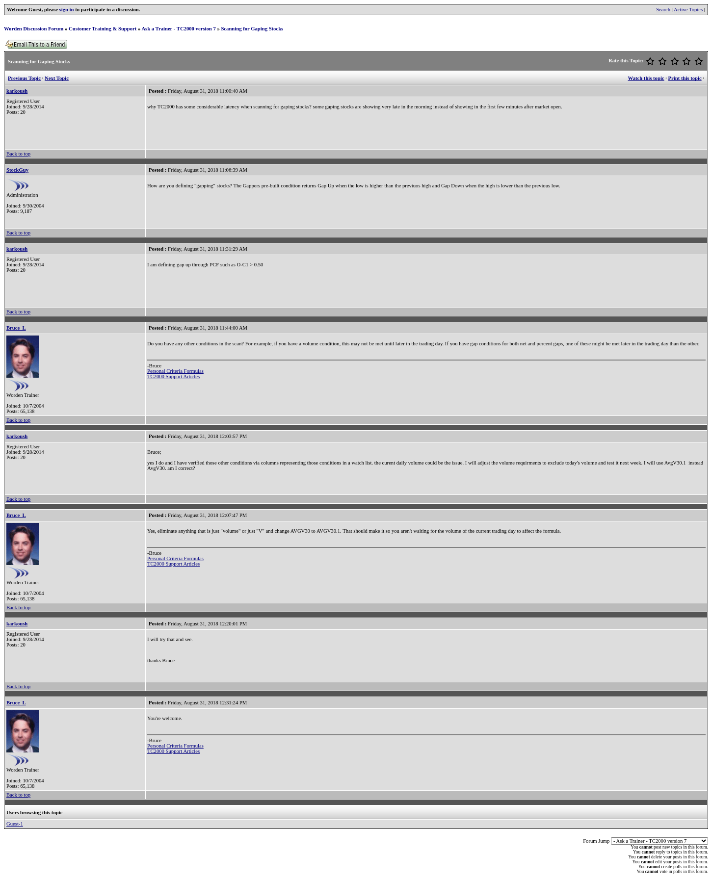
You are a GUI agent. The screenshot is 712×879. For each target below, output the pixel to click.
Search (663, 9)
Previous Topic (24, 78)
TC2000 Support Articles (173, 376)
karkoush (16, 91)
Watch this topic (646, 78)
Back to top (18, 153)
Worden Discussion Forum (33, 28)
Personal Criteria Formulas (175, 371)
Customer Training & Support (102, 28)
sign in (67, 9)
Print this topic (685, 78)
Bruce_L (16, 328)
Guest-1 (14, 824)
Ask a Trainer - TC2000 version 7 (178, 28)
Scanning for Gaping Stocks (252, 28)
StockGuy (17, 170)
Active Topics (688, 9)
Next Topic (57, 78)
